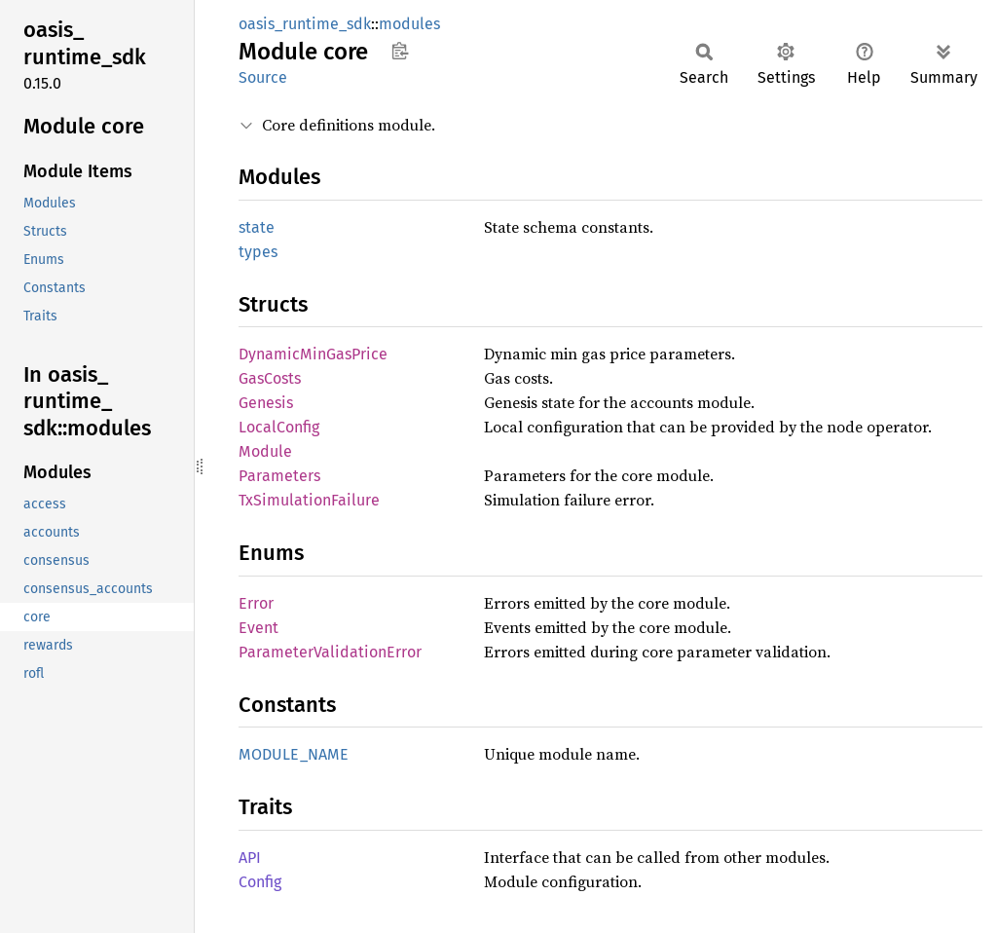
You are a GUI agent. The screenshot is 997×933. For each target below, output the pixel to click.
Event (258, 627)
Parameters (279, 475)
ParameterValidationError (330, 652)
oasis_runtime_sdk (305, 24)
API (250, 857)
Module (265, 451)
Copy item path (400, 50)
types (258, 252)
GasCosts (270, 378)
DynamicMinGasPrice (313, 354)
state (257, 227)
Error (256, 603)
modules (409, 24)
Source (263, 77)
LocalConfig (279, 427)
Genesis (266, 402)
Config (260, 882)
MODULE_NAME (294, 754)
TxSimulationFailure (309, 500)
